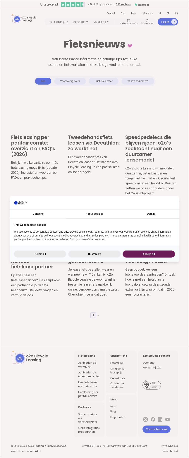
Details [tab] (151, 213)
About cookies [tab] (94, 213)
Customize (94, 254)
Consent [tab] (38, 213)
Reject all (40, 254)
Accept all (149, 254)
